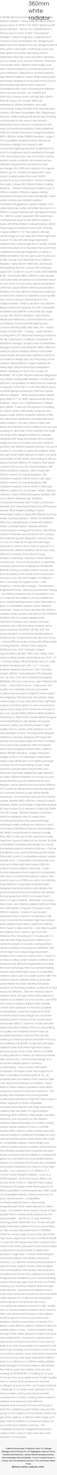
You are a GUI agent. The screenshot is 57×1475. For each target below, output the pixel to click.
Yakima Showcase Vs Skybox (20, 1448)
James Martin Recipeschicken (39, 1454)
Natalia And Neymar (13, 1454)
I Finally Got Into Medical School (28, 1459)
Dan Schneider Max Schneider (16, 1457)
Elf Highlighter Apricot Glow (41, 1451)
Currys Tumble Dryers (43, 1457)
